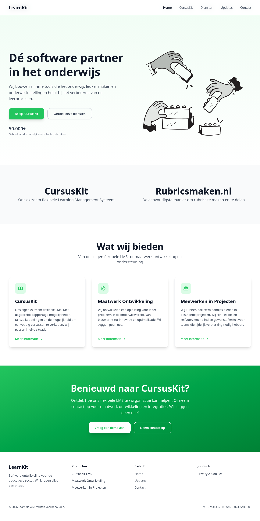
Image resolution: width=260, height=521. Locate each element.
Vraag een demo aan (110, 428)
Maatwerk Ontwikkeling (88, 481)
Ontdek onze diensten (70, 114)
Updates (227, 7)
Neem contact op (152, 428)
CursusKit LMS (82, 474)
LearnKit (18, 7)
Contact (245, 7)
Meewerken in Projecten (89, 487)
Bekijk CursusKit (26, 114)
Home (167, 7)
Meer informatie (29, 339)
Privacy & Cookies (210, 474)
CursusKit (186, 7)
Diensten (207, 7)
